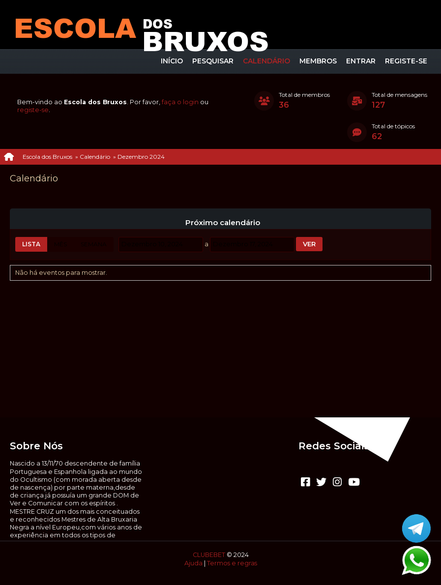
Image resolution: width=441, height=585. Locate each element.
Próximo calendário (222, 222)
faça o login (180, 102)
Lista (31, 244)
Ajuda (193, 563)
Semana (94, 244)
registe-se (33, 110)
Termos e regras (232, 563)
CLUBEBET (209, 554)
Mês (60, 244)
